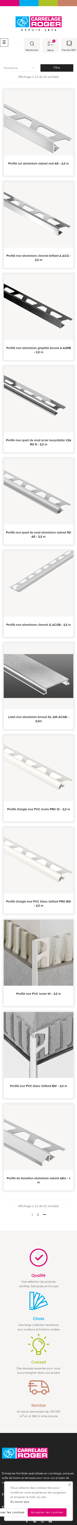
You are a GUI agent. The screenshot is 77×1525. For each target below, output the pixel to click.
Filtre (57, 67)
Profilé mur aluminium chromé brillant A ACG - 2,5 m (38, 258)
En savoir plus (19, 1501)
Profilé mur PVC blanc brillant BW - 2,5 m (38, 1086)
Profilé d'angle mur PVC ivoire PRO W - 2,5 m (38, 809)
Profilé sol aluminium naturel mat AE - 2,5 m (38, 163)
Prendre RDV (69, 50)
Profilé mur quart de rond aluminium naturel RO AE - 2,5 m (38, 534)
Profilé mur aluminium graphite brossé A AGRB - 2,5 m (38, 350)
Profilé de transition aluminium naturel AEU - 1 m (38, 1180)
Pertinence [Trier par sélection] (20, 68)
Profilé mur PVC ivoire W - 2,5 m (38, 994)
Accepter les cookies (47, 1512)
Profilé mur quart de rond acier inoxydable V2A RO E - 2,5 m (38, 442)
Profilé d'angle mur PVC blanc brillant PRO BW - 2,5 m (38, 903)
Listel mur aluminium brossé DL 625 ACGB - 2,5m (38, 719)
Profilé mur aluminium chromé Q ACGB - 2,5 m (38, 625)
